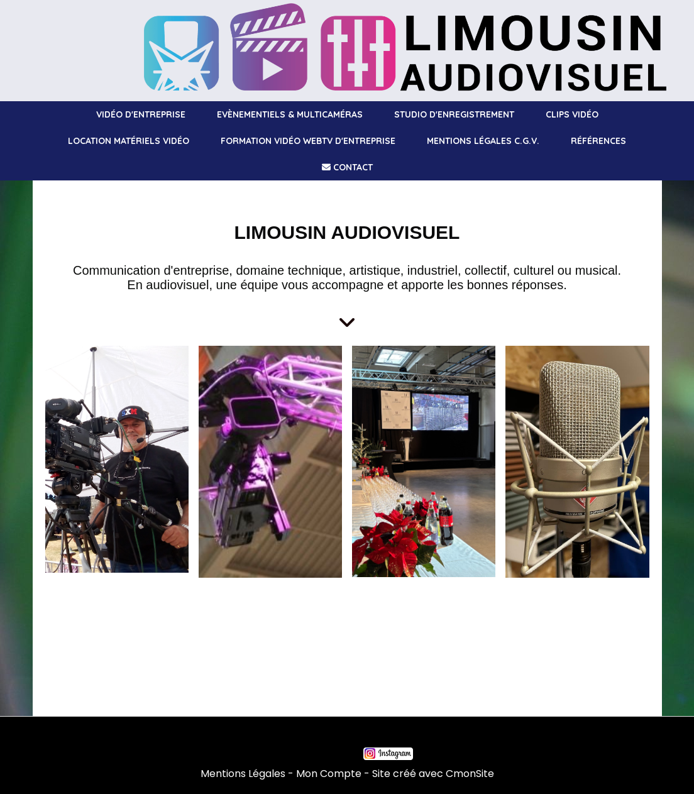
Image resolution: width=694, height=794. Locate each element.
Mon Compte (328, 773)
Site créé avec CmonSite (433, 773)
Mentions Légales (243, 773)
